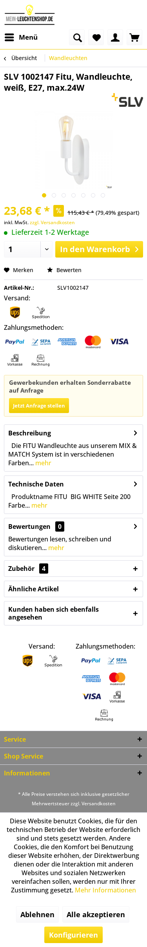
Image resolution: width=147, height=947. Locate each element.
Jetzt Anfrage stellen (39, 405)
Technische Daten (36, 484)
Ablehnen (37, 914)
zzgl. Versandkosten (52, 222)
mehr (42, 463)
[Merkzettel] (96, 37)
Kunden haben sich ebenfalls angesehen (53, 613)
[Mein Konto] (115, 37)
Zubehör (28, 568)
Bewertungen (29, 526)
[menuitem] (21, 37)
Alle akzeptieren (96, 914)
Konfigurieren (73, 935)
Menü (21, 36)
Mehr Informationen (105, 890)
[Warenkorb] (134, 37)
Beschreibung (29, 433)
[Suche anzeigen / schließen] (77, 37)
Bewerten (64, 270)
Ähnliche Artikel (33, 589)
